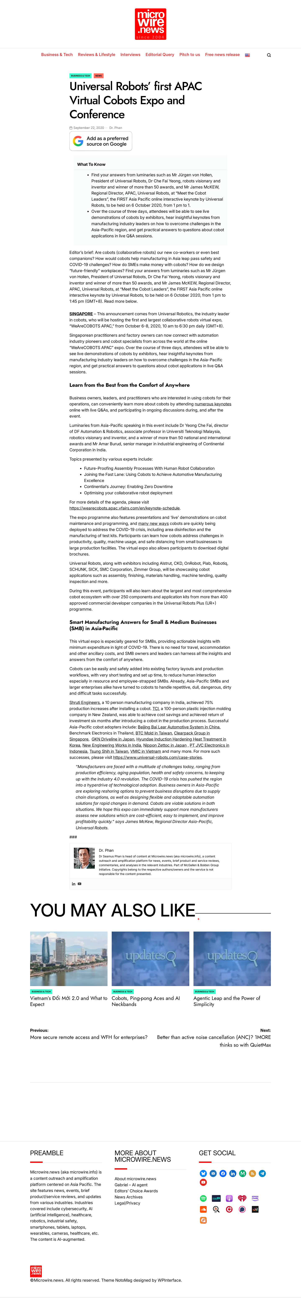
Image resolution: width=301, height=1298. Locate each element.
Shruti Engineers (84, 702)
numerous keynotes (213, 403)
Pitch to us (189, 54)
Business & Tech (57, 54)
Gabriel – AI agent (131, 1184)
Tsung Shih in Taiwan (109, 751)
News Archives (129, 1196)
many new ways (153, 523)
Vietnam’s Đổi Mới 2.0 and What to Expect (68, 1001)
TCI (155, 708)
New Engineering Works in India (111, 745)
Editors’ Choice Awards (136, 1190)
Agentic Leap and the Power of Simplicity (226, 1001)
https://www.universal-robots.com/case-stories (157, 757)
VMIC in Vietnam (145, 751)
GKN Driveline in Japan (113, 739)
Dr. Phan (115, 128)
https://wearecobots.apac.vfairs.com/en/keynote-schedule (124, 508)
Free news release (222, 54)
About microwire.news (135, 1178)
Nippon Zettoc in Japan (165, 745)
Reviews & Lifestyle (96, 54)
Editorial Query (160, 54)
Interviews (130, 54)
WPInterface (169, 1280)
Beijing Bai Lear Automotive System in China (179, 726)
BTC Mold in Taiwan (154, 733)
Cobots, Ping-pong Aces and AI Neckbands (146, 1001)
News (98, 75)
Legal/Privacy (127, 1203)
